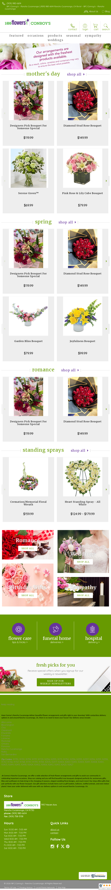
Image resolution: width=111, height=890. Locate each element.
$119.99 (28, 138)
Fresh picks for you (55, 669)
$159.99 (28, 514)
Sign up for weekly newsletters (55, 682)
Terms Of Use (10, 887)
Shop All (74, 74)
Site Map (62, 887)
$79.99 (82, 205)
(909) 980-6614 (14, 3)
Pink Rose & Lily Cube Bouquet (82, 193)
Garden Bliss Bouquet (28, 341)
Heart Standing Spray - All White (82, 503)
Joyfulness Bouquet (82, 341)
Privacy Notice (25, 887)
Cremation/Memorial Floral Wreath (28, 503)
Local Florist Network (45, 887)
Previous (4, 113)
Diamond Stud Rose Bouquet (83, 125)
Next (107, 113)
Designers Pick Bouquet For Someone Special (28, 127)
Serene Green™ (28, 193)
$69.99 (28, 205)
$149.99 (82, 138)
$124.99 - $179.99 (83, 514)
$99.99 (82, 353)
